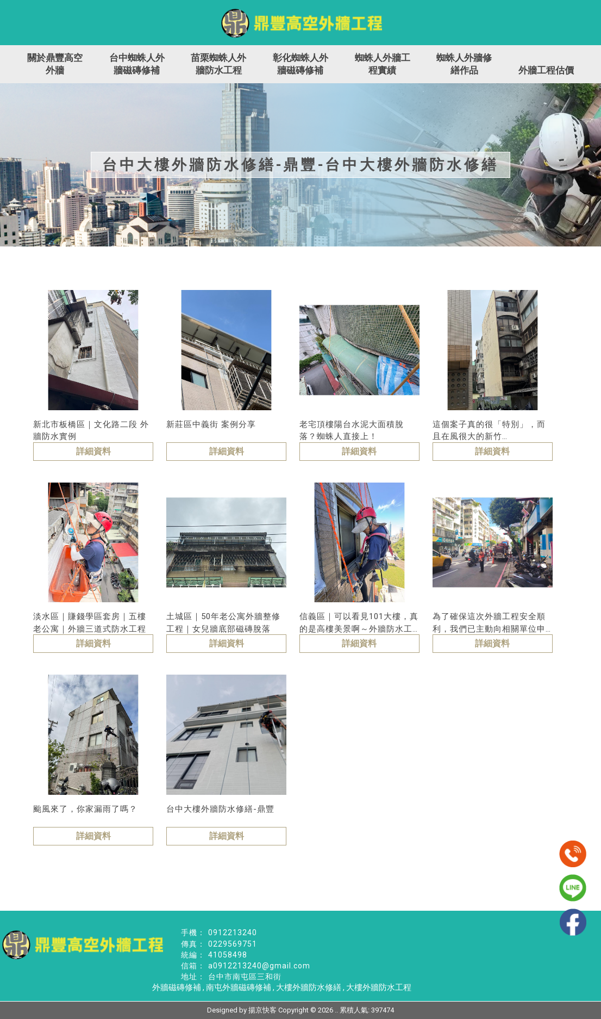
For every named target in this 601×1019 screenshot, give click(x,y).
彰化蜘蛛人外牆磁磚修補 (300, 64)
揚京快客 (262, 1010)
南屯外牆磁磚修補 (238, 987)
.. (336, 1010)
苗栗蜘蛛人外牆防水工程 (218, 64)
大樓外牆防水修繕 (308, 987)
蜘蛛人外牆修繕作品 (464, 64)
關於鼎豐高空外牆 (55, 64)
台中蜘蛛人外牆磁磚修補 (137, 64)
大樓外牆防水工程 (378, 987)
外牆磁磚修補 (176, 987)
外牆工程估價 (546, 70)
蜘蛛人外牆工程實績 (382, 64)
